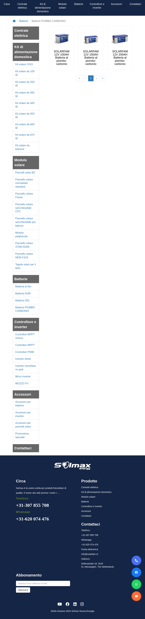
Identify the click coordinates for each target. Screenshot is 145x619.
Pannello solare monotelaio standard (24, 183)
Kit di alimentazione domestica (43, 8)
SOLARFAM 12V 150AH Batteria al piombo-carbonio (91, 58)
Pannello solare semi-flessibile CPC (24, 208)
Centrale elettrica (22, 6)
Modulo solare (62, 6)
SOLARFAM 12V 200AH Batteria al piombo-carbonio (120, 58)
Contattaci (135, 4)
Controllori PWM (24, 352)
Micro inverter (23, 376)
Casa (7, 4)
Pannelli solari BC (25, 172)
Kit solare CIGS (24, 64)
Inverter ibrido (23, 358)
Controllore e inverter (97, 6)
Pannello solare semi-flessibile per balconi (25, 222)
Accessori (116, 4)
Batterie (78, 4)
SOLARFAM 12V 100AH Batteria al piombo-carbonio (61, 58)
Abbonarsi (23, 590)
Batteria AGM (22, 293)
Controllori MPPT (25, 345)
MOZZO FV (22, 383)
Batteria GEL (22, 300)
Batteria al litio (23, 286)
